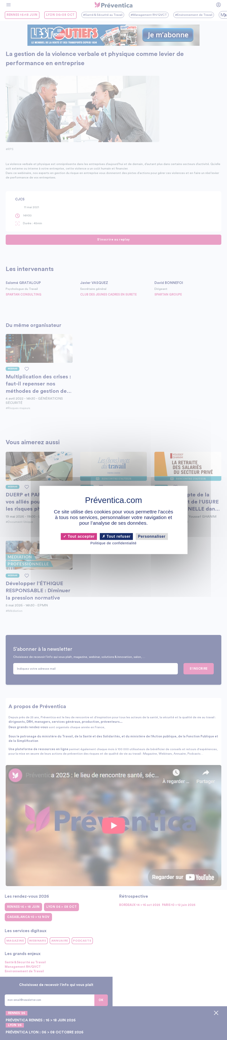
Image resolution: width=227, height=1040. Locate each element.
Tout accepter (79, 536)
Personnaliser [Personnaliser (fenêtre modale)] (152, 536)
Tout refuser (116, 536)
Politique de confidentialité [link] (113, 543)
